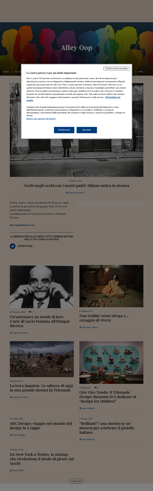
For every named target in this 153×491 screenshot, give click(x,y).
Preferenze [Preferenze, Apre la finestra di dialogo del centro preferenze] (64, 130)
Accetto (87, 130)
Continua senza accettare (116, 68)
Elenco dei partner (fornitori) (41, 119)
